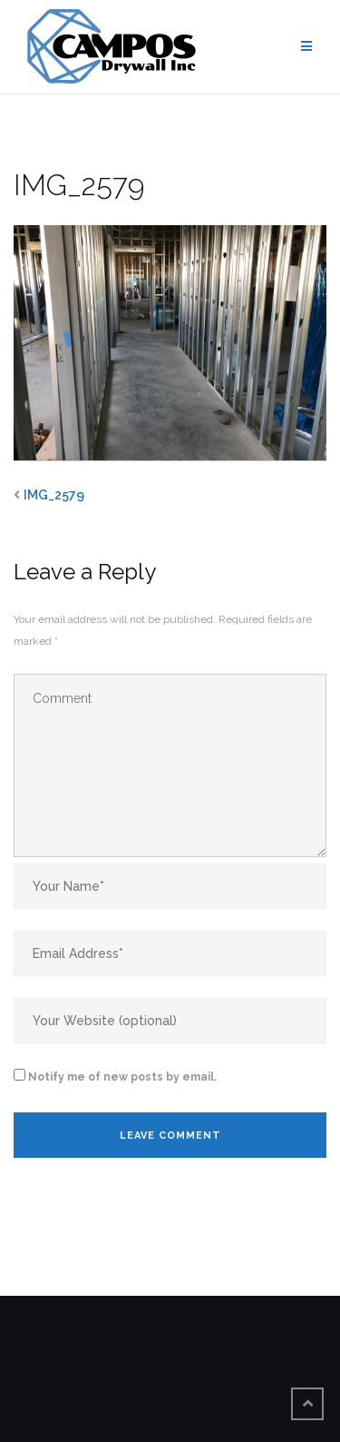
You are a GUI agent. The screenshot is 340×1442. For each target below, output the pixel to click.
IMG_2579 (54, 495)
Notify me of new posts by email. (122, 1077)
